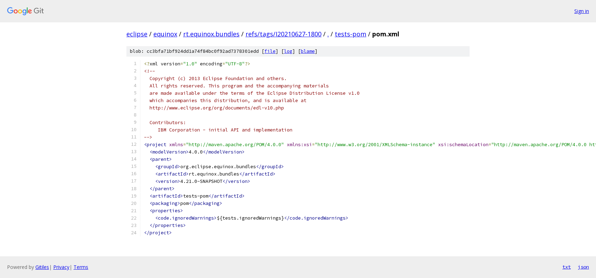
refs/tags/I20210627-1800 (283, 34)
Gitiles (42, 267)
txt (566, 267)
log (288, 51)
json (583, 267)
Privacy (61, 267)
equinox (165, 34)
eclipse (136, 34)
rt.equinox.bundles (211, 34)
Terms (81, 267)
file (270, 51)
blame (308, 51)
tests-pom (350, 34)
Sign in (581, 11)
